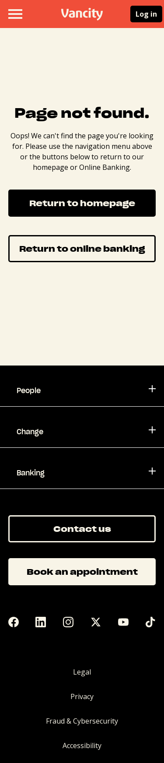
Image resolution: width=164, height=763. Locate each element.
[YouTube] (123, 622)
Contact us (82, 528)
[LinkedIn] (40, 622)
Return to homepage (82, 203)
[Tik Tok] (150, 622)
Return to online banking (82, 248)
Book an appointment (82, 571)
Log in (146, 14)
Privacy (82, 696)
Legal (82, 672)
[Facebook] (13, 622)
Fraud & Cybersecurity (82, 721)
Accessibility (82, 745)
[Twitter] (96, 622)
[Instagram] (68, 622)
